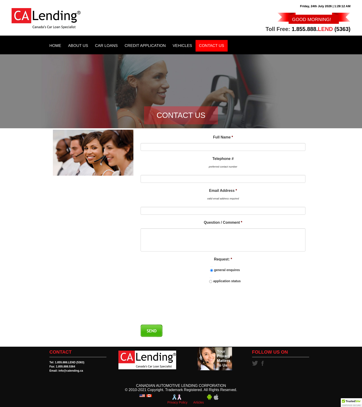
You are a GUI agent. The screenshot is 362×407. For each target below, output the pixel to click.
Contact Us (211, 45)
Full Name (223, 137)
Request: (223, 259)
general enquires (227, 270)
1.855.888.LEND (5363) (69, 362)
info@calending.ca (70, 370)
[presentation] (176, 308)
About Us (78, 45)
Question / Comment (223, 222)
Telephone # (223, 159)
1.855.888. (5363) (321, 29)
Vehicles (182, 45)
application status (227, 281)
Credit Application (145, 45)
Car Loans (106, 45)
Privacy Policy (177, 402)
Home (55, 45)
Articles (198, 402)
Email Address (223, 191)
